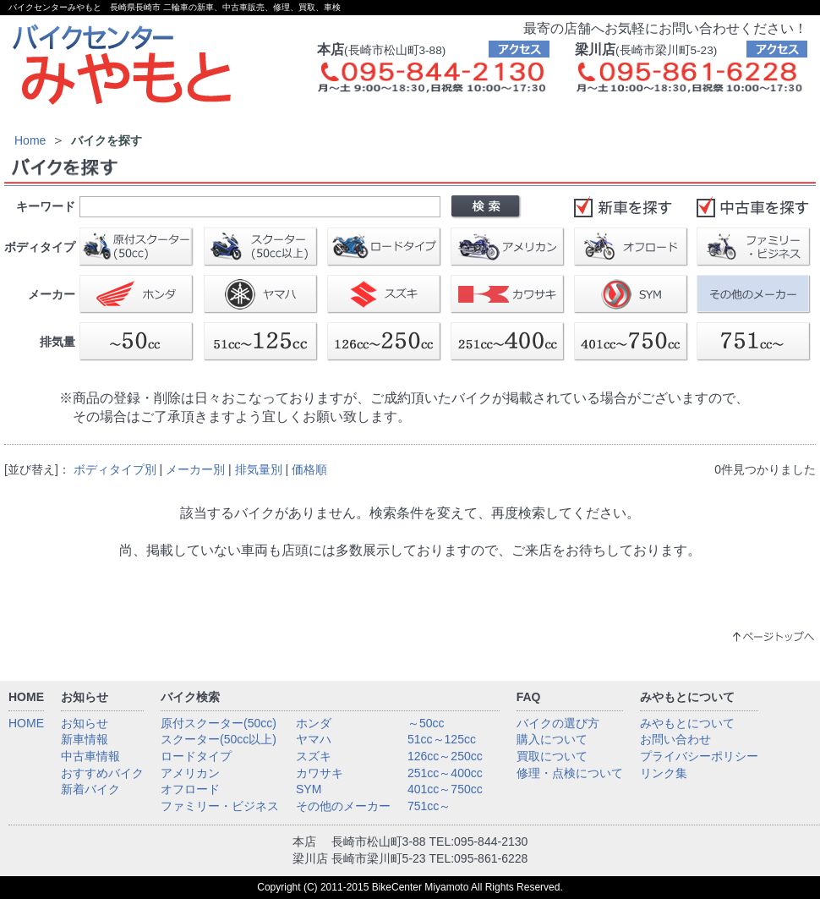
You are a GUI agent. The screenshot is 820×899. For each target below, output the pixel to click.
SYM (308, 789)
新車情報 (84, 739)
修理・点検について (570, 773)
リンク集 (663, 773)
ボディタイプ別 (115, 469)
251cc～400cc (445, 773)
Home (30, 140)
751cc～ (429, 806)
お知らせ (84, 723)
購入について (552, 739)
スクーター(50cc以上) (218, 739)
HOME (26, 723)
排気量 (57, 341)
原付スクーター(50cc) (218, 723)
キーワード (45, 206)
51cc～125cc (441, 739)
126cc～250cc (445, 756)
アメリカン (190, 773)
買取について (552, 756)
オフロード (190, 789)
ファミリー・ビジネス (220, 806)
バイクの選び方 (558, 723)
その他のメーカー (343, 806)
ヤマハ (313, 739)
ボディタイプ (39, 247)
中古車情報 (90, 756)
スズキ (313, 756)
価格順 (309, 469)
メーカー (51, 294)
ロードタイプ (196, 756)
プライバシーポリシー (699, 756)
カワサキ (319, 773)
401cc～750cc (445, 789)
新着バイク (90, 789)
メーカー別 (195, 469)
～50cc (426, 723)
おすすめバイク (102, 773)
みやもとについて (687, 723)
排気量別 (258, 469)
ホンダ (313, 723)
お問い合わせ (675, 739)
